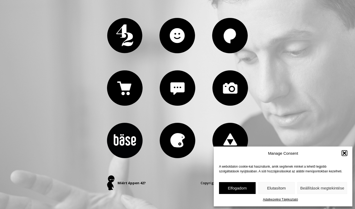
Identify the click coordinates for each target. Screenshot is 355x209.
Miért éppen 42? (132, 183)
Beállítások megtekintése (322, 188)
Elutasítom (276, 188)
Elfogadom (237, 188)
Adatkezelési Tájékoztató (280, 199)
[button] (344, 153)
